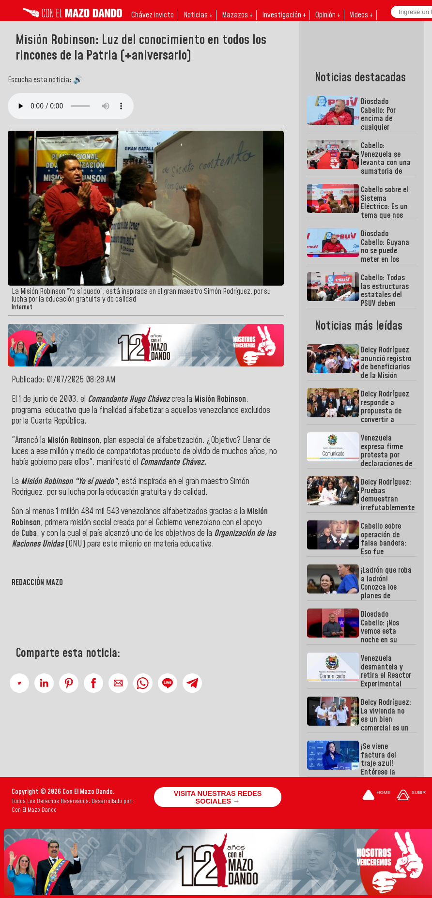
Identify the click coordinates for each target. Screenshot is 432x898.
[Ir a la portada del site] (376, 795)
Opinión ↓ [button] (327, 15)
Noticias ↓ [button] (198, 15)
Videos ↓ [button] (361, 15)
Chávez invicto (152, 15)
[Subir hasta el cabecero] (411, 795)
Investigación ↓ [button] (284, 15)
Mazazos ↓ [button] (237, 15)
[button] (19, 683)
